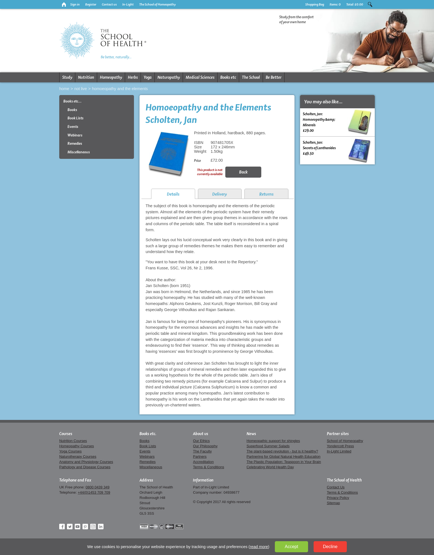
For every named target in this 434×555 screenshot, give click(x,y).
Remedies (75, 143)
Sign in (75, 4)
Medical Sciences (200, 77)
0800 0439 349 (97, 487)
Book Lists (76, 118)
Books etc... (72, 101)
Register (90, 4)
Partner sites (338, 433)
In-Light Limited (339, 451)
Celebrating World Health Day (270, 467)
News (251, 433)
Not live (80, 88)
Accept (291, 546)
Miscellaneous (79, 152)
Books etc (228, 77)
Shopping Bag (314, 4)
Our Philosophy (205, 446)
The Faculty (202, 451)
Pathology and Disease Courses (84, 467)
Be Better (273, 77)
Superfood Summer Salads (268, 446)
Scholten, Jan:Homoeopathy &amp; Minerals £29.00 (337, 122)
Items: (335, 4)
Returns (266, 194)
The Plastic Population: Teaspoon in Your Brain (284, 462)
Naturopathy (168, 77)
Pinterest (85, 526)
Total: (354, 4)
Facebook (62, 526)
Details (173, 194)
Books (72, 109)
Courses (65, 433)
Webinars (75, 135)
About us (200, 433)
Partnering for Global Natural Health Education (284, 456)
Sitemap (333, 503)
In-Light (128, 4)
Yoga (148, 77)
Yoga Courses (70, 451)
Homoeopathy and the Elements (120, 88)
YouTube (77, 526)
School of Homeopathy (345, 441)
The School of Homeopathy (157, 4)
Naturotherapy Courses (77, 456)
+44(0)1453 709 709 (94, 492)
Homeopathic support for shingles (273, 441)
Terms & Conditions (208, 467)
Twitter (70, 526)
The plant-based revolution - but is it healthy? (282, 451)
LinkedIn (101, 526)
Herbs (133, 77)
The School (251, 77)
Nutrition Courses (73, 441)
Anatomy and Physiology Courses (86, 462)
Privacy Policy (338, 498)
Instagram (93, 526)
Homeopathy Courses (76, 446)
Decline (330, 546)
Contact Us (336, 487)
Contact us (109, 4)
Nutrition (86, 77)
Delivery (219, 194)
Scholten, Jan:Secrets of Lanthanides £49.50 (337, 150)
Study (67, 77)
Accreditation (203, 462)
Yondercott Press (340, 446)
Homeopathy (111, 77)
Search (370, 4)
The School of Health (344, 480)
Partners (199, 456)
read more (259, 547)
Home (64, 88)
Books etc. (148, 433)
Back (243, 172)
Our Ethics (201, 441)
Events (73, 126)
